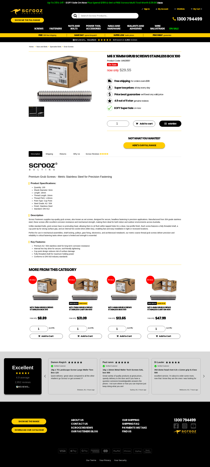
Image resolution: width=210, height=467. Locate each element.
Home (31, 47)
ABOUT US (77, 420)
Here (160, 2)
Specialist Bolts (55, 47)
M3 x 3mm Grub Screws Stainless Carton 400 (80, 308)
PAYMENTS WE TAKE (134, 428)
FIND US (126, 431)
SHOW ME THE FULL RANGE (27, 20)
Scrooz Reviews (97, 154)
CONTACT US (79, 424)
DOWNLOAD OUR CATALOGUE (29, 430)
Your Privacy (105, 460)
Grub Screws (69, 47)
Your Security (120, 460)
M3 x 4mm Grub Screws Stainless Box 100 (120, 308)
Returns (63, 154)
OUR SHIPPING (130, 420)
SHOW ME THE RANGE (28, 421)
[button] (45, 376)
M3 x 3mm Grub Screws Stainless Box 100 (41, 308)
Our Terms (91, 460)
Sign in (146, 9)
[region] (124, 376)
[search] (76, 15)
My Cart (196, 9)
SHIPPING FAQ (130, 424)
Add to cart (144, 123)
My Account (162, 9)
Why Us (76, 154)
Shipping (49, 154)
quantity (52, 328)
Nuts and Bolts (41, 47)
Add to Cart (45, 336)
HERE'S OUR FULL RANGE (144, 145)
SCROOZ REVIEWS (82, 428)
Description (35, 154)
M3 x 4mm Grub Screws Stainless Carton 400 (159, 308)
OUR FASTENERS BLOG (84, 431)
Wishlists (179, 9)
